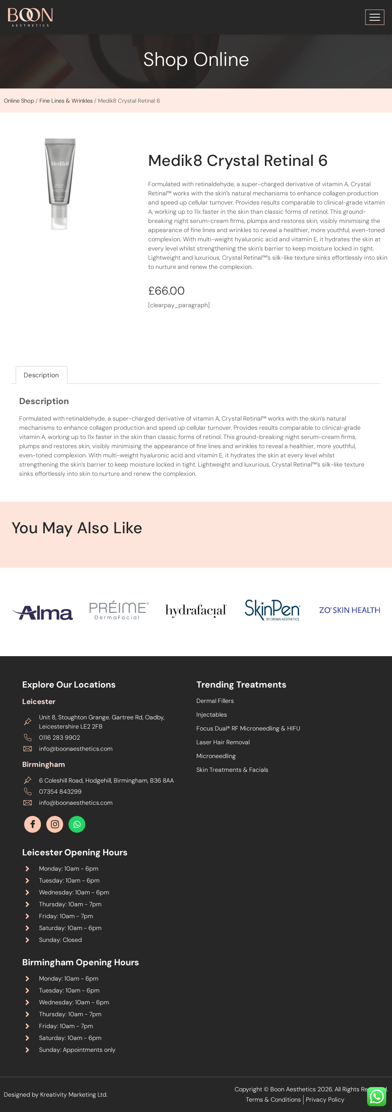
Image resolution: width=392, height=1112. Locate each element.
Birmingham (43, 764)
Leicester (39, 701)
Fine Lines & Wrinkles (66, 101)
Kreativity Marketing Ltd (73, 1095)
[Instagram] (54, 824)
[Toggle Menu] (374, 17)
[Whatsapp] (77, 824)
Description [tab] (41, 375)
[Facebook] (32, 824)
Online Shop (19, 101)
